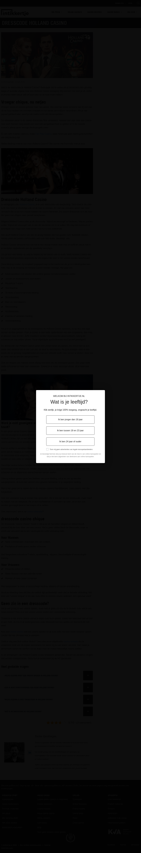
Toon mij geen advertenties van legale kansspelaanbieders (71, 449)
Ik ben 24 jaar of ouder (70, 441)
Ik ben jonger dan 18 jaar (70, 419)
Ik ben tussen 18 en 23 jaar (70, 430)
